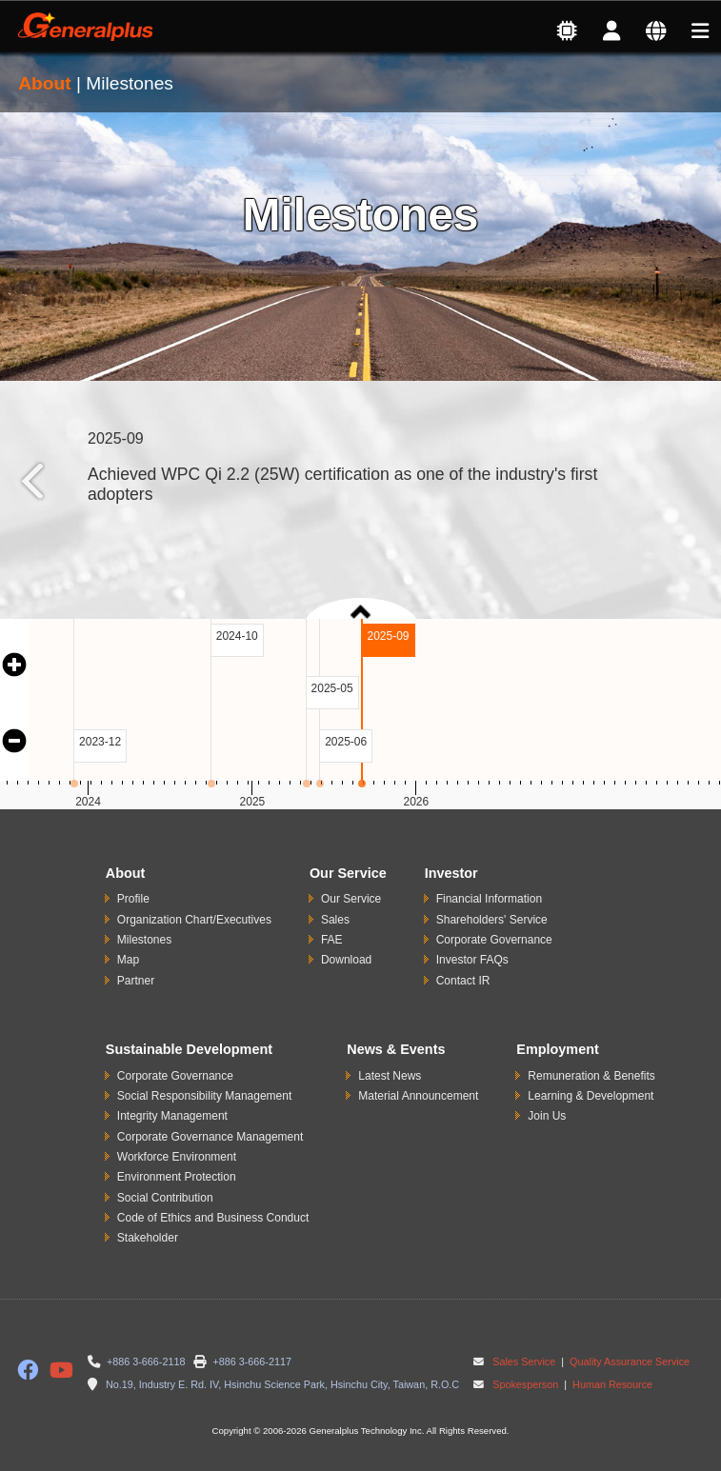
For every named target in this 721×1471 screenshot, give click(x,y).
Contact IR (463, 980)
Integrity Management (172, 1116)
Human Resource (611, 1384)
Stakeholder (147, 1237)
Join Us (547, 1116)
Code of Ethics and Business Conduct (213, 1217)
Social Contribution (165, 1197)
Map (128, 959)
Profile (133, 898)
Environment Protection (176, 1176)
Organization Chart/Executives (194, 919)
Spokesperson (525, 1384)
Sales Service (523, 1361)
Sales (335, 919)
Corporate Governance (494, 939)
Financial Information (489, 898)
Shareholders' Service (492, 919)
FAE (332, 939)
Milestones (144, 939)
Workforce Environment (176, 1156)
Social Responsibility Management (204, 1096)
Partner (135, 980)
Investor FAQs (472, 959)
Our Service (351, 898)
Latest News (389, 1076)
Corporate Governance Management (210, 1136)
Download (346, 959)
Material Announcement (418, 1096)
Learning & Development (590, 1096)
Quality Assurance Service (628, 1361)
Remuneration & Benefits (591, 1076)
